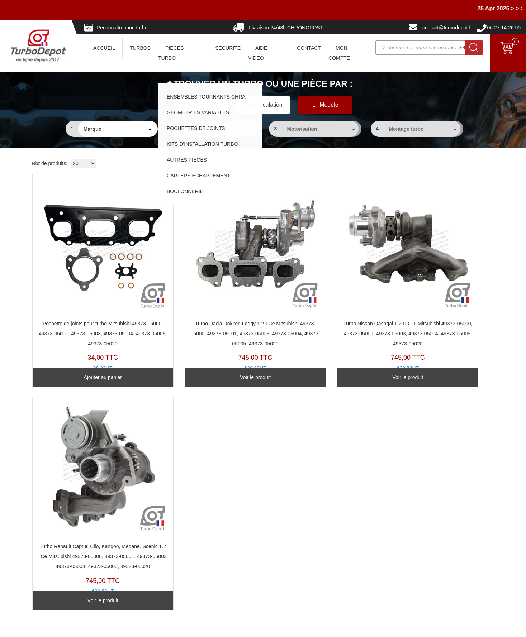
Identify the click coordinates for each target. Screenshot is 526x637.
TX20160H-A (438, 266)
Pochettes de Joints (212, 551)
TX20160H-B (202, 266)
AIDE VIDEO (257, 53)
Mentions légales (305, 628)
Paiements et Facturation (67, 561)
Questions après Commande (71, 551)
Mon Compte (339, 53)
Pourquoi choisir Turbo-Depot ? (74, 571)
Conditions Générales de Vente (377, 531)
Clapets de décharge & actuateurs (228, 561)
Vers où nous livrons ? (64, 521)
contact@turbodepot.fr (447, 27)
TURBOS (140, 48)
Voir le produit (203, 357)
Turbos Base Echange (215, 521)
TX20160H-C (320, 261)
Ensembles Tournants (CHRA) (223, 531)
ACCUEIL (104, 48)
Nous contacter (56, 581)
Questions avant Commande (71, 541)
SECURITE (228, 48)
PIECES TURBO (171, 53)
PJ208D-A (85, 261)
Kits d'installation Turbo (216, 571)
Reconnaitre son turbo (215, 511)
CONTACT (309, 48)
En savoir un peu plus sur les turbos (382, 521)
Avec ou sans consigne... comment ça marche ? (92, 511)
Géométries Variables (214, 541)
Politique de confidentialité (371, 541)
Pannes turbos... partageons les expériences (240, 581)
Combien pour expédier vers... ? (74, 531)
